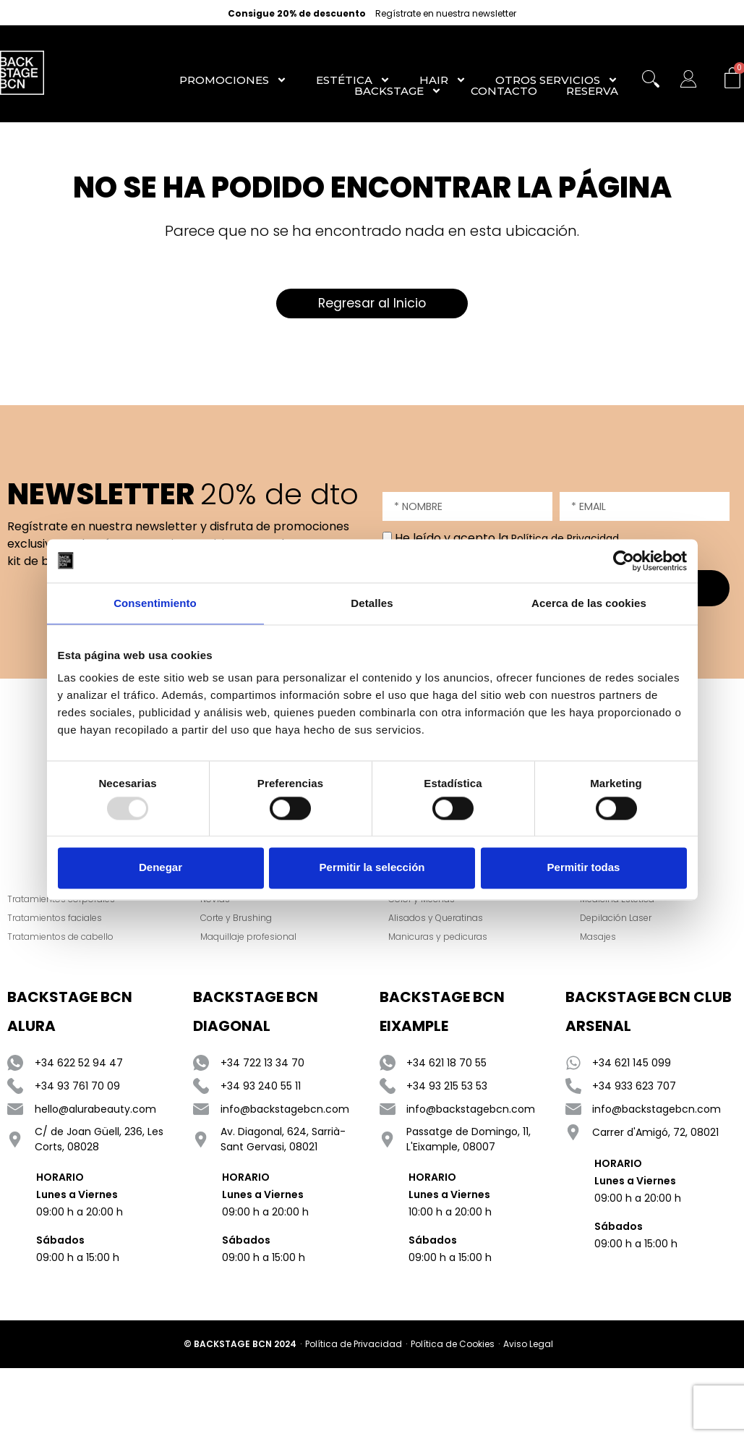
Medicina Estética (618, 900)
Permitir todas (583, 868)
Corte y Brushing (238, 919)
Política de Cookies (453, 1345)
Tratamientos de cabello (60, 938)
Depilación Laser (617, 919)
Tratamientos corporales (61, 900)
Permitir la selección (372, 868)
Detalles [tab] (372, 603)
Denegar (160, 868)
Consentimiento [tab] (155, 603)
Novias (217, 900)
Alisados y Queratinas (437, 919)
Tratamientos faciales (54, 919)
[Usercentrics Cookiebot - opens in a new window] (623, 561)
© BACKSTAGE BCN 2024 (240, 1345)
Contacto (504, 90)
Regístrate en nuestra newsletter (445, 13)
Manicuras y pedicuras (439, 938)
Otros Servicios (556, 80)
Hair (442, 80)
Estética (353, 80)
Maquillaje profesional (250, 938)
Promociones (233, 80)
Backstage (398, 90)
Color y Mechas (423, 900)
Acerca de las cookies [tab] (588, 603)
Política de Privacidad (565, 538)
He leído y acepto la (507, 538)
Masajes (599, 938)
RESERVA (592, 90)
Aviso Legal (528, 1345)
